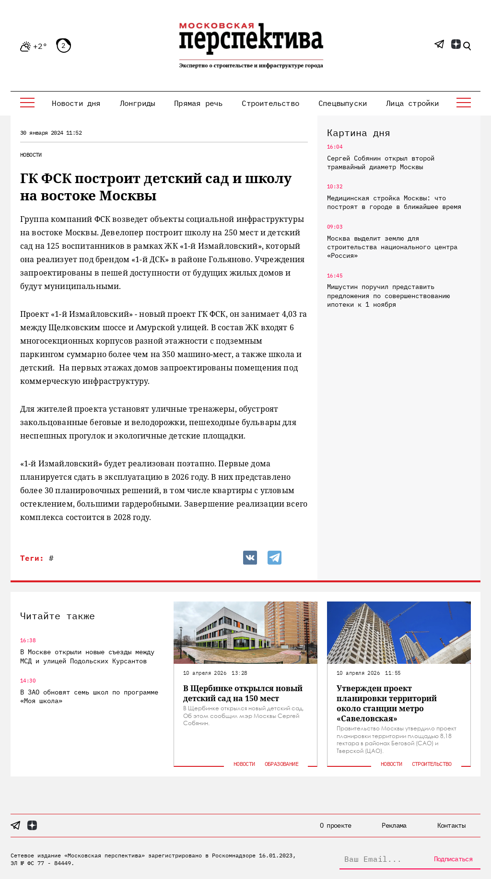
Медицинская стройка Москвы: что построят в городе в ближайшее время (394, 202)
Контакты (451, 825)
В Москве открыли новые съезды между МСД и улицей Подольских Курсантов (87, 656)
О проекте (335, 825)
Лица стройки (412, 103)
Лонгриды (137, 103)
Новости (31, 154)
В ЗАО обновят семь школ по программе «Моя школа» (89, 696)
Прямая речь (198, 103)
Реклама (394, 825)
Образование (281, 763)
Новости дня (76, 103)
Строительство (270, 103)
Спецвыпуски (342, 103)
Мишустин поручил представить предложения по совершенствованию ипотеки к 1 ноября (388, 295)
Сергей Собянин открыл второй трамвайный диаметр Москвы (380, 162)
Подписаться (453, 859)
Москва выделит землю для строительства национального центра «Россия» (392, 247)
